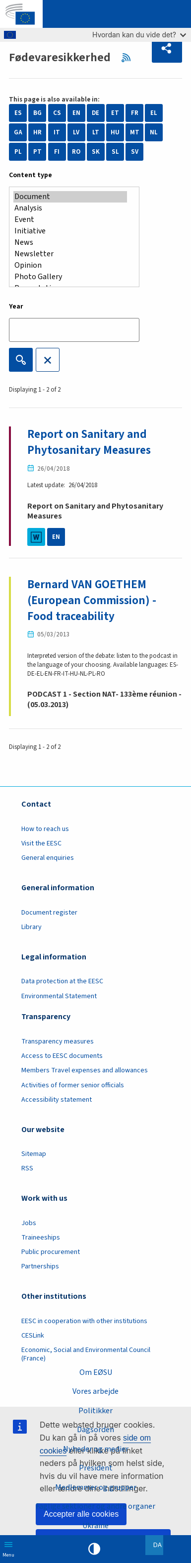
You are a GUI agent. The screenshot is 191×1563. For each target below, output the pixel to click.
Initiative (70, 231)
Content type (30, 175)
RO (76, 151)
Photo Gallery (70, 277)
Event (70, 219)
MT (134, 132)
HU (115, 132)
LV (76, 132)
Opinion (70, 265)
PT (37, 151)
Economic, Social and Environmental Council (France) (85, 1354)
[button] (167, 49)
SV (134, 151)
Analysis (70, 208)
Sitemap (33, 1154)
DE (95, 112)
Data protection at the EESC (62, 981)
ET (115, 112)
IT (57, 132)
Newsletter (70, 254)
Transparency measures (57, 1041)
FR (134, 112)
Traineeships (40, 1238)
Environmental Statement (59, 996)
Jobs (28, 1223)
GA (18, 132)
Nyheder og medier (95, 1449)
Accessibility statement (56, 1100)
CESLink (32, 1336)
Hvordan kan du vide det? (139, 34)
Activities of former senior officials (72, 1085)
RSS (129, 57)
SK (96, 151)
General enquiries (47, 858)
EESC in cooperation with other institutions (84, 1321)
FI (57, 151)
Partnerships (40, 1266)
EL (153, 112)
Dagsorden (95, 1429)
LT (95, 132)
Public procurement (50, 1252)
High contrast (94, 1549)
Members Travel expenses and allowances (84, 1070)
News (70, 242)
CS (57, 112)
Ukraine (95, 1525)
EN (76, 112)
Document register (49, 913)
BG (37, 112)
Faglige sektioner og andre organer (95, 1506)
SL (115, 151)
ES (18, 112)
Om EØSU (95, 1372)
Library (31, 927)
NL (154, 132)
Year (16, 307)
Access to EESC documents (62, 1056)
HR (37, 132)
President (96, 1467)
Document (70, 197)
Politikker (95, 1410)
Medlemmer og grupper (95, 1487)
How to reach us (45, 829)
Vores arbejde (95, 1391)
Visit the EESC (41, 843)
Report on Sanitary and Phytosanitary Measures (89, 442)
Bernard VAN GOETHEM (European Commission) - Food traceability (91, 600)
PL (18, 151)
